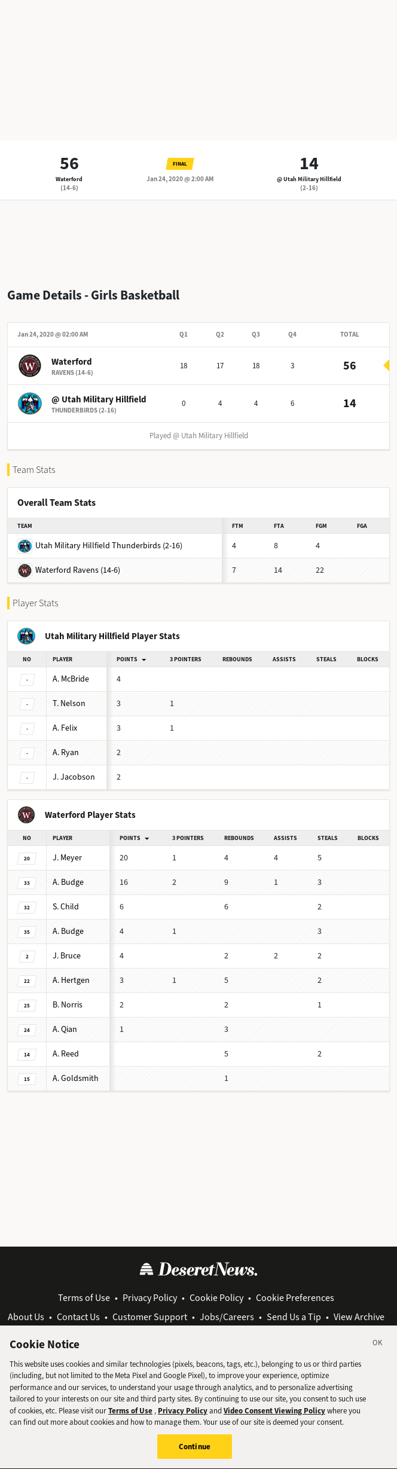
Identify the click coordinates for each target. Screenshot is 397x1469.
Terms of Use (84, 1297)
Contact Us (78, 1317)
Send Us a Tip (294, 1317)
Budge (68, 882)
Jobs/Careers (227, 1317)
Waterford (69, 179)
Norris (68, 1004)
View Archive (359, 1317)
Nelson (69, 703)
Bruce (67, 955)
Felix (65, 728)
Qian (65, 1029)
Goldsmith (76, 1078)
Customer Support (149, 1317)
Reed (66, 1053)
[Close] (378, 1352)
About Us (26, 1317)
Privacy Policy (150, 1297)
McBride (71, 679)
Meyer (67, 857)
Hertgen (71, 980)
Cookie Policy (216, 1297)
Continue (194, 1454)
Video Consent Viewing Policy (274, 1418)
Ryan (66, 752)
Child (66, 906)
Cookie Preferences (295, 1297)
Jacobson (74, 777)
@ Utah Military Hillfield (309, 179)
